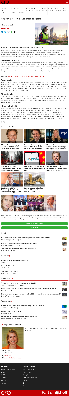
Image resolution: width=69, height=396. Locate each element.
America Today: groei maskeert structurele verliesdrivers (19, 243)
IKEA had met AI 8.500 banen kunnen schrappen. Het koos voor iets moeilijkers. (25, 238)
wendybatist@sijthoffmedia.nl (12, 358)
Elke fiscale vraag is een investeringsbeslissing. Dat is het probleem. (22, 306)
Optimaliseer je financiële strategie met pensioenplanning (19, 317)
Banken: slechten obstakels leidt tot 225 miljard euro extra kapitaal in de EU (33, 190)
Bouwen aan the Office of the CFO (11, 311)
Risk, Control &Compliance (20, 10)
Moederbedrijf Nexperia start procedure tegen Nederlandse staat (34, 168)
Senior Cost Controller (8, 266)
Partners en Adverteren (8, 369)
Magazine (4, 380)
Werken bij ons (27, 372)
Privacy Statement (28, 375)
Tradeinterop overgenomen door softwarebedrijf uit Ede (18, 283)
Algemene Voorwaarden (30, 377)
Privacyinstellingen (28, 380)
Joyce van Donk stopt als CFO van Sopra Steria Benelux (18, 249)
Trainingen (4, 377)
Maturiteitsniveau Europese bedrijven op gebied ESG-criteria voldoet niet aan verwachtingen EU (31, 294)
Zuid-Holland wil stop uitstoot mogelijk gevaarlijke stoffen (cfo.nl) (27, 76)
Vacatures (5, 256)
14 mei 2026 (5, 142)
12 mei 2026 (5, 163)
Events (3, 372)
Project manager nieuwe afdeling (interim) (14, 260)
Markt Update (6, 278)
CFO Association (6, 375)
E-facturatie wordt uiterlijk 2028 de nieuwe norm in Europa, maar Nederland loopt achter (28, 288)
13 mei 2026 (50, 142)
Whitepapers (6, 301)
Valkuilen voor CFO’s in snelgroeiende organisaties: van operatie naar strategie (11, 168)
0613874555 (7, 356)
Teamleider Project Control (9, 271)
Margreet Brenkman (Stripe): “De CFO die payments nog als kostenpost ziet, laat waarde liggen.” (56, 147)
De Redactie (5, 28)
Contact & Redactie (28, 369)
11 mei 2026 (28, 163)
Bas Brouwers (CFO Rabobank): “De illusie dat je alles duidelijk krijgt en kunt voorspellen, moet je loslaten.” (11, 190)
